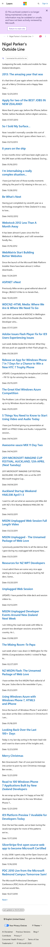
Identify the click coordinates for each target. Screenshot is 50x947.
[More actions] (45, 36)
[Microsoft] (25, 3)
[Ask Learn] (40, 36)
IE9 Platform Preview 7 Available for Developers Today (24, 816)
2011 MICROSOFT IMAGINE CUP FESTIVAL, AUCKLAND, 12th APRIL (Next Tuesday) (23, 461)
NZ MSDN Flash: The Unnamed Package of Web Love (21, 672)
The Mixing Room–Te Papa (18, 644)
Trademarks (6, 943)
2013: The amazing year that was (22, 74)
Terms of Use (33, 939)
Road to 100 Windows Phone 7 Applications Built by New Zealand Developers (20, 785)
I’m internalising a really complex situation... (17, 172)
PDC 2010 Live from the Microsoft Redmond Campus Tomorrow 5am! (24, 872)
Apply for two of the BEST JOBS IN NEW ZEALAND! (24, 102)
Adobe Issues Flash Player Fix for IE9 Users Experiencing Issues (24, 335)
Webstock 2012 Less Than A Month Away (19, 224)
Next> (5, 899)
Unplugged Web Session (17, 589)
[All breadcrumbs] (4, 36)
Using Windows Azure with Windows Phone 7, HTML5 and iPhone (19, 700)
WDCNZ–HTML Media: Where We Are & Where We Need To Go (23, 306)
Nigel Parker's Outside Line (20, 36)
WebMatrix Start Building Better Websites (18, 254)
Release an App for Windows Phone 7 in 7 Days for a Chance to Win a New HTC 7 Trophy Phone (24, 363)
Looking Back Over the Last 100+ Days (19, 731)
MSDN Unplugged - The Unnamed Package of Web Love (23, 538)
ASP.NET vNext (11, 282)
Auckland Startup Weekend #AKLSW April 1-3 (19, 492)
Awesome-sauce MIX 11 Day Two (22, 445)
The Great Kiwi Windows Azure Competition (21, 391)
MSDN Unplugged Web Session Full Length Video (24, 522)
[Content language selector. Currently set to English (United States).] (14, 919)
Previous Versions (23, 931)
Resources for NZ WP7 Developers (23, 563)
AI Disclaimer (7, 931)
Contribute (6, 935)
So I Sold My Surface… (16, 126)
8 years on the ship (14, 148)
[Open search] (38, 3)
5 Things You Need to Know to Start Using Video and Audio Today (24, 417)
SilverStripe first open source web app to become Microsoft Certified (24, 846)
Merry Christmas (12, 755)
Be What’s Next (11, 196)
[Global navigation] (2, 3)
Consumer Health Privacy (12, 939)
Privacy (17, 935)
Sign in (45, 3)
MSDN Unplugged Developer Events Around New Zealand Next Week (20, 614)
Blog (35, 931)
